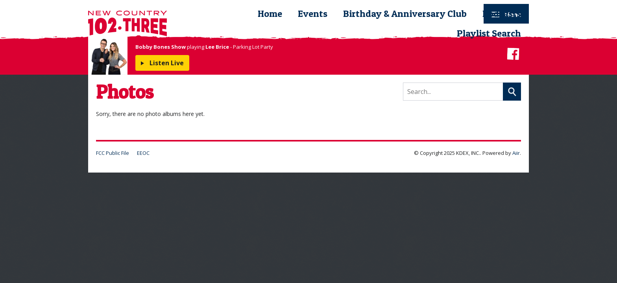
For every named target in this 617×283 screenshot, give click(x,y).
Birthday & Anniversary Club (405, 13)
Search (512, 92)
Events (312, 13)
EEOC (143, 152)
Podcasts (501, 13)
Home (270, 13)
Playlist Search (489, 33)
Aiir (516, 152)
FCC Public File (112, 152)
